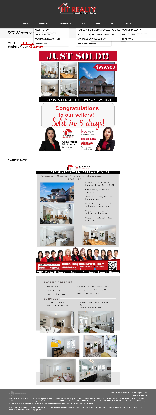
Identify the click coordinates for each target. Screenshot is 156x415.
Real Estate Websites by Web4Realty (124, 393)
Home (127, 33)
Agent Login (142, 393)
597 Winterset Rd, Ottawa (139, 33)
